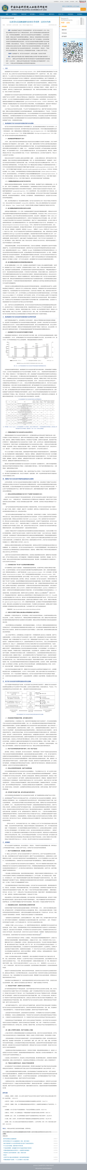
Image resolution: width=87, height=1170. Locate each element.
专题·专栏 (23, 14)
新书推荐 (64, 36)
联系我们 (79, 14)
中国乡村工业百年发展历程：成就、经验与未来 (14, 1152)
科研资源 (71, 14)
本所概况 (15, 14)
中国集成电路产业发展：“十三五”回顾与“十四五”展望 (16, 1159)
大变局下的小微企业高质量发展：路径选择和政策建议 (16, 1157)
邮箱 (77, 1)
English (77, 6)
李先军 (5, 1155)
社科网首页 (56, 1)
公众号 (74, 6)
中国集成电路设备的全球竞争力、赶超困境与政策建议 (16, 1150)
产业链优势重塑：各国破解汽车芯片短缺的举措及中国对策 (17, 1148)
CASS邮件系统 (69, 6)
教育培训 (52, 14)
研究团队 (33, 14)
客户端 (61, 1)
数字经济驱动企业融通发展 (9, 1138)
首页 (7, 14)
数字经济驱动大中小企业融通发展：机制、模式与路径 (16, 1141)
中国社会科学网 (82, 1)
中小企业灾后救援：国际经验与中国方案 (13, 1145)
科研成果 (12, 18)
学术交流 (64, 33)
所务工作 (61, 14)
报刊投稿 (72, 1)
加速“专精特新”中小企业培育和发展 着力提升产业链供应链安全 (18, 1143)
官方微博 (66, 1)
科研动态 (42, 14)
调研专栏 (64, 29)
